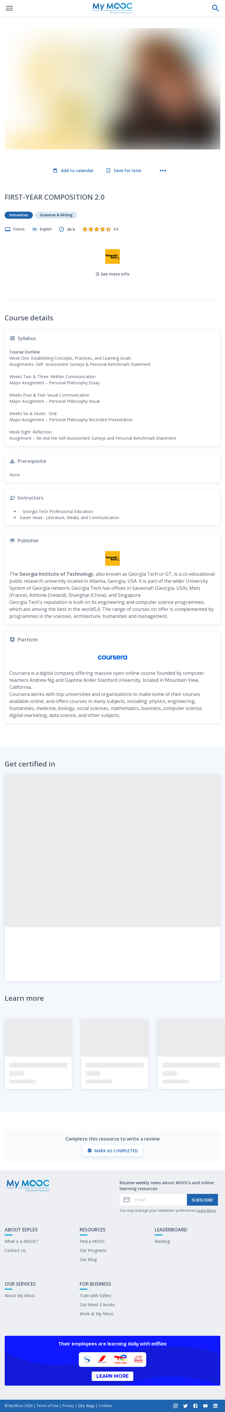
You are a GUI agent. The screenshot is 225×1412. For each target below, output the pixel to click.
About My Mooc (20, 1295)
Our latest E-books (97, 1304)
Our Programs (93, 1250)
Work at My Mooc (97, 1313)
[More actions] (163, 170)
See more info (112, 274)
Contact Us (15, 1250)
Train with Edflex (95, 1295)
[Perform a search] (215, 8)
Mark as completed (112, 1150)
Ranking (162, 1241)
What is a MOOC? (21, 1241)
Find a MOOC (92, 1241)
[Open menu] (9, 8)
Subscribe (202, 1200)
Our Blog (88, 1259)
